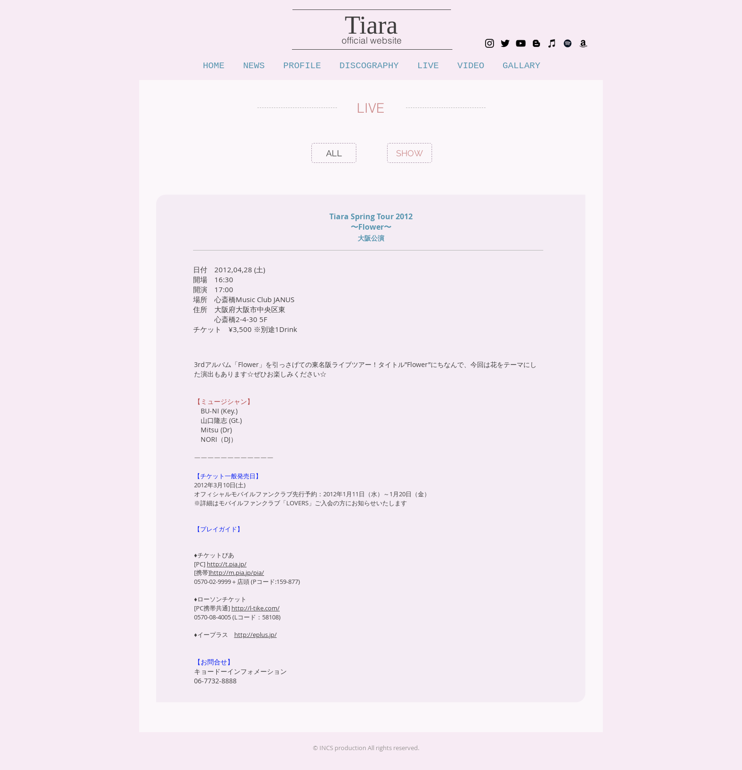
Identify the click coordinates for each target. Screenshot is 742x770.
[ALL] (334, 153)
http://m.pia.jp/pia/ (237, 572)
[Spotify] (568, 43)
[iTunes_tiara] (552, 43)
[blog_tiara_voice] (536, 43)
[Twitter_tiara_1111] (505, 43)
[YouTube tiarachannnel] (521, 43)
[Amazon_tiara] (583, 43)
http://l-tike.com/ (255, 608)
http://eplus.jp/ (255, 634)
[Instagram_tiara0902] (489, 43)
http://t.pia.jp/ (227, 564)
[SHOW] (409, 153)
